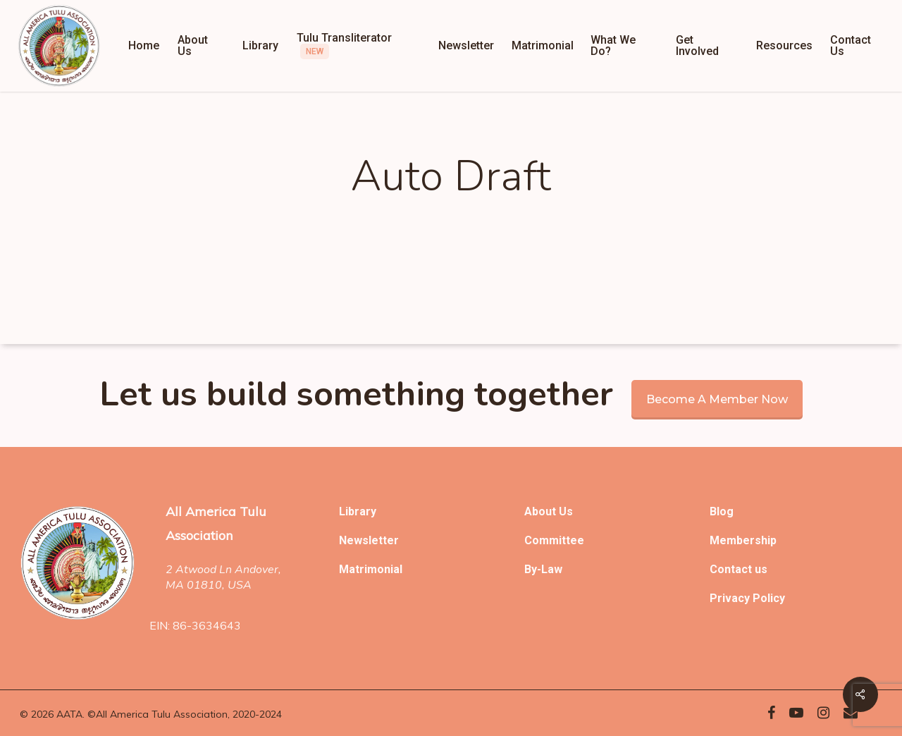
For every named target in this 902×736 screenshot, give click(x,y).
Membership (743, 540)
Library (357, 511)
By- (532, 569)
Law (551, 569)
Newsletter (369, 540)
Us (566, 511)
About (541, 511)
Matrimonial (370, 569)
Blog (722, 511)
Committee (554, 540)
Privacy (731, 598)
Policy (769, 598)
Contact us (738, 569)
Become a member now (717, 399)
